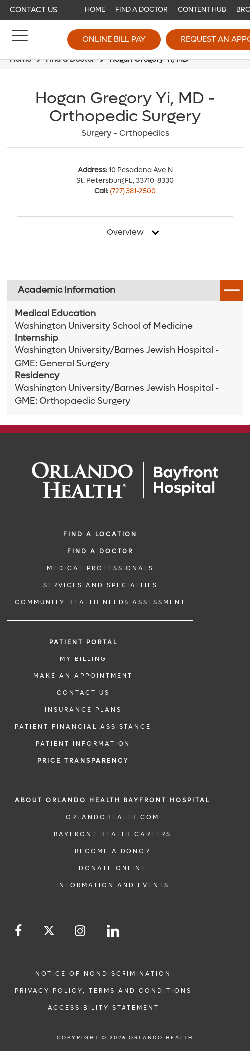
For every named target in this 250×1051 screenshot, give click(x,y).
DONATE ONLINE (112, 868)
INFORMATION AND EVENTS (112, 885)
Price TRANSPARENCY (83, 761)
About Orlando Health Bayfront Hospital (112, 800)
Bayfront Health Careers (112, 834)
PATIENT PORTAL (83, 642)
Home (95, 9)
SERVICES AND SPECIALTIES (100, 585)
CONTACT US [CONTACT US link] (83, 693)
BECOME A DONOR (112, 851)
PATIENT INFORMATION (83, 744)
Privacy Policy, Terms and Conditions (103, 991)
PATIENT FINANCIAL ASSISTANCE (83, 727)
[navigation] (125, 10)
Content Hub (202, 9)
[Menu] (20, 40)
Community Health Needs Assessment (100, 602)
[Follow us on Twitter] (49, 932)
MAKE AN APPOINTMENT (83, 676)
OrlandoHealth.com (112, 817)
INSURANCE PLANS (83, 710)
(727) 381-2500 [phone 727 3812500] (133, 191)
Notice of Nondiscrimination (103, 974)
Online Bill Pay (114, 39)
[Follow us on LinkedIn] (114, 931)
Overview (125, 232)
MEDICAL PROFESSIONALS (100, 568)
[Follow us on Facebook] (19, 931)
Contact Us (33, 10)
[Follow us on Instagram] (81, 931)
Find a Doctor (141, 9)
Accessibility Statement (103, 1008)
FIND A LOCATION (100, 534)
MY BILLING (83, 659)
